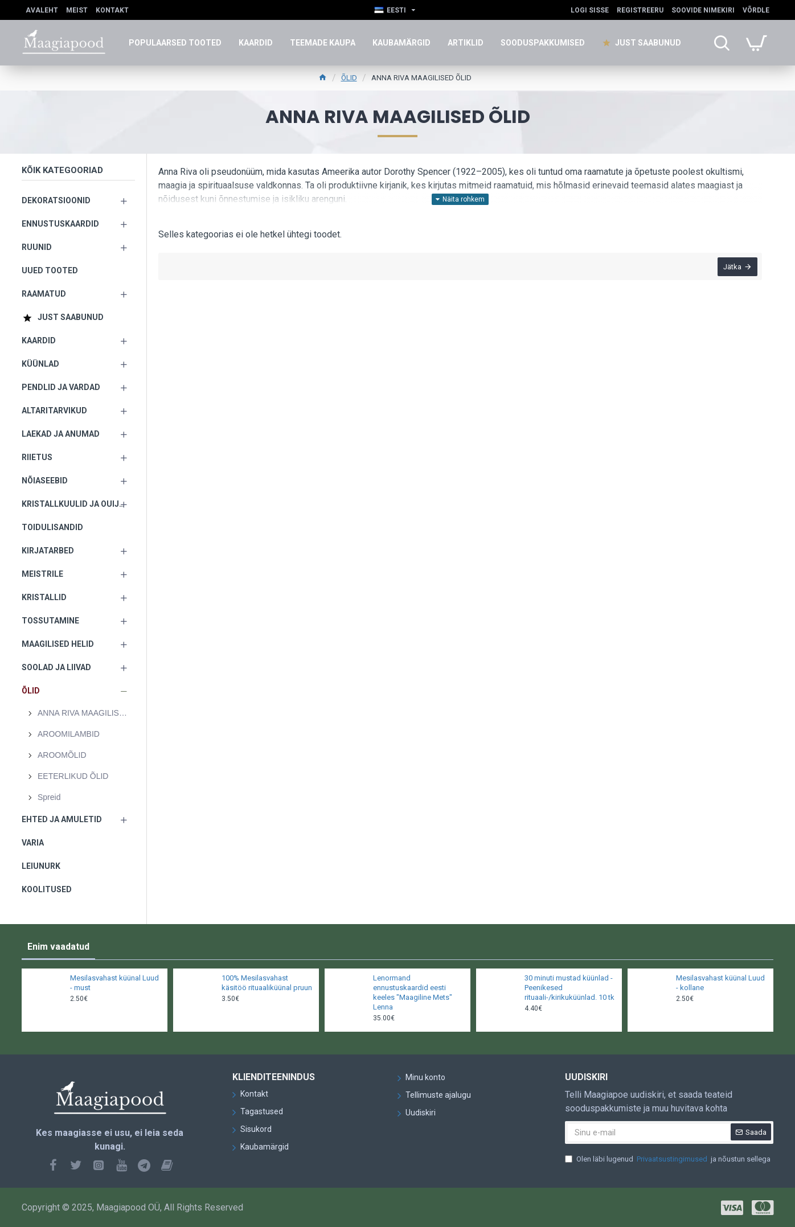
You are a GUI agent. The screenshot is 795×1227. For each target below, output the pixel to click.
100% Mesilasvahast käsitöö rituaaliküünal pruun (267, 983)
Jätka (731, 268)
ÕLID (349, 77)
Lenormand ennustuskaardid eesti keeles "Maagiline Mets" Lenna (412, 992)
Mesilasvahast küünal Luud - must (114, 983)
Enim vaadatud (58, 946)
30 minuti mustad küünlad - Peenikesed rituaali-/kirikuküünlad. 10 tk (569, 988)
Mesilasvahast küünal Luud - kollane (720, 983)
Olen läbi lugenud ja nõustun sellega (668, 1159)
